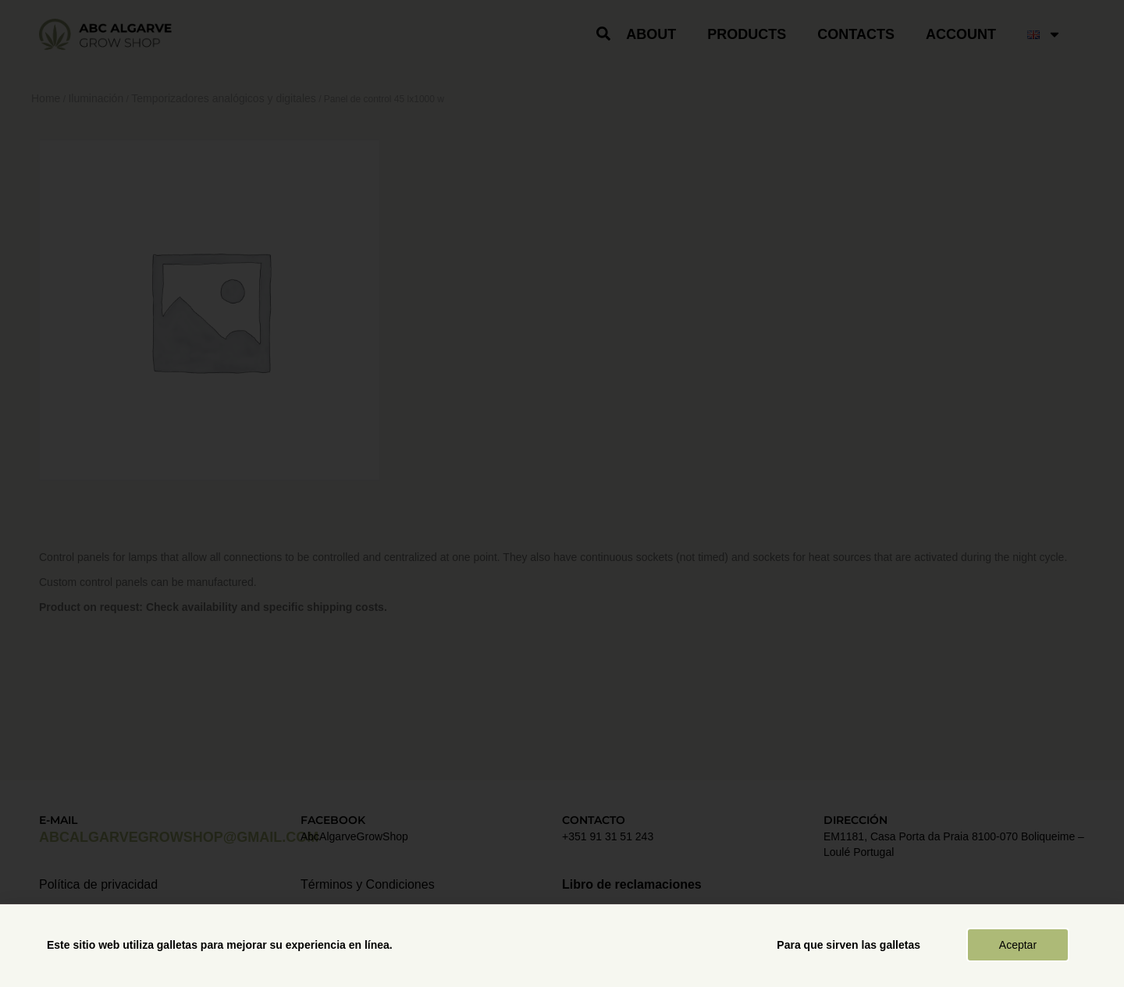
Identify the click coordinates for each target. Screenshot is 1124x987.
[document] (562, 493)
